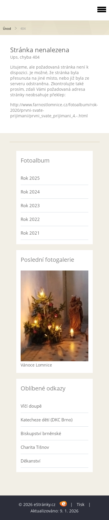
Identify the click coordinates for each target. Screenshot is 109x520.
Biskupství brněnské (41, 433)
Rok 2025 (30, 178)
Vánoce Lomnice (36, 365)
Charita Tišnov (35, 447)
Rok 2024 (30, 192)
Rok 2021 (30, 233)
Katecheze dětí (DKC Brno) (46, 420)
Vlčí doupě (31, 406)
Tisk (80, 504)
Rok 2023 (30, 205)
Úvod (7, 28)
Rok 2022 (30, 219)
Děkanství (30, 461)
